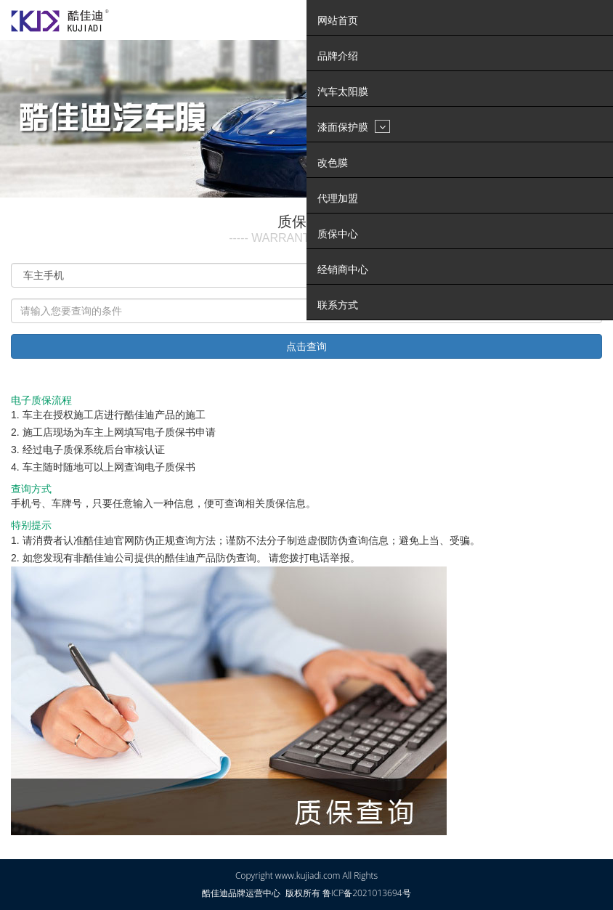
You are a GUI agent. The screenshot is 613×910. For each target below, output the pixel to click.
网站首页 (337, 20)
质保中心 (337, 234)
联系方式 (337, 305)
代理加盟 (337, 198)
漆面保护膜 (353, 126)
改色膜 (332, 162)
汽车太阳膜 (342, 91)
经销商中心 (342, 269)
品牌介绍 (337, 56)
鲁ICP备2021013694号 (366, 893)
